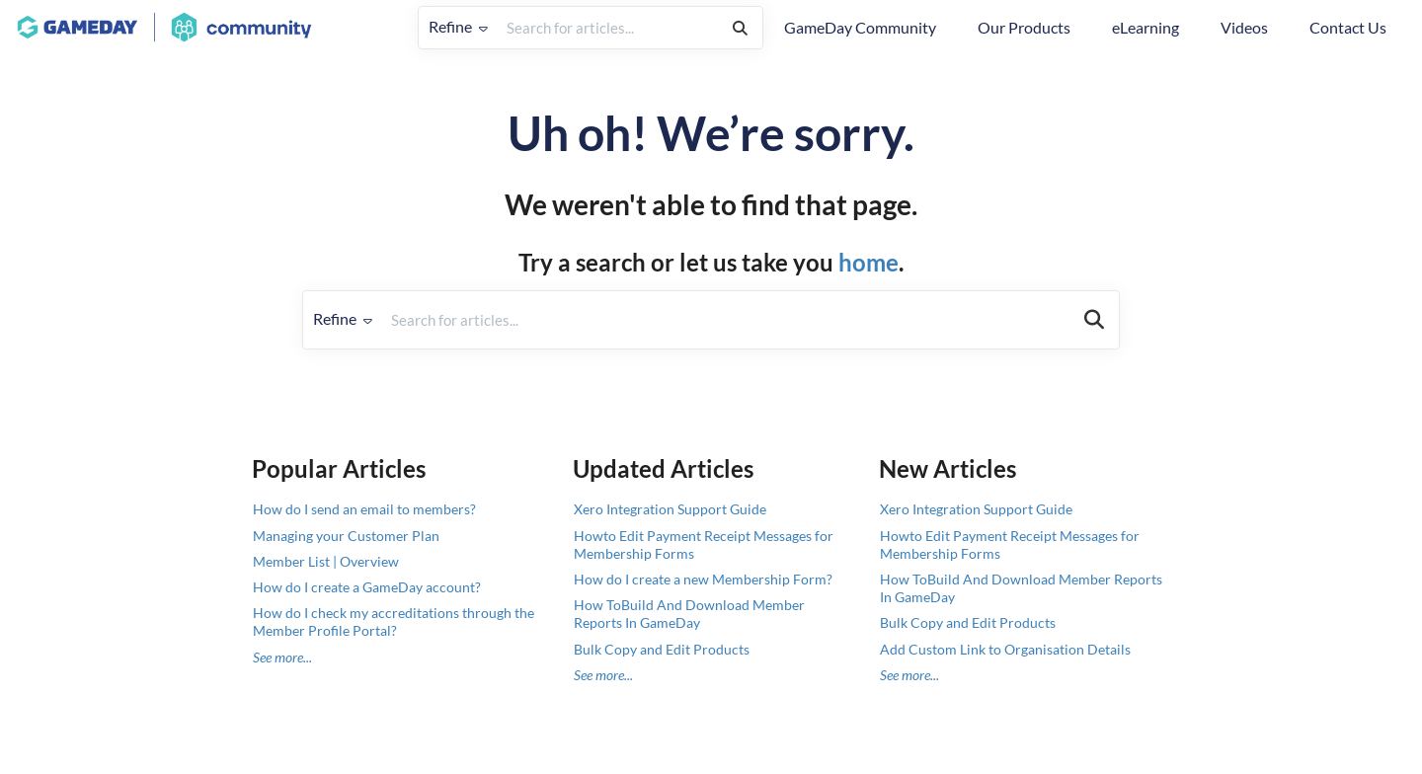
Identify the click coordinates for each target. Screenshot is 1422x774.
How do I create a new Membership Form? (703, 579)
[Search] (740, 27)
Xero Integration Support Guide (670, 509)
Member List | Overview (326, 561)
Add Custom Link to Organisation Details (1005, 649)
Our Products (1024, 27)
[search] (608, 27)
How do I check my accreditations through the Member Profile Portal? (393, 621)
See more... (282, 657)
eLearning (1145, 27)
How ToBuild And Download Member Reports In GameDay (689, 613)
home (868, 262)
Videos (1244, 27)
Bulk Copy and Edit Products (662, 649)
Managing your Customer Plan (346, 535)
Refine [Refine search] (458, 26)
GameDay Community (860, 27)
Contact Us (1347, 27)
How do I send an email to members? (364, 509)
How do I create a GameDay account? (367, 587)
